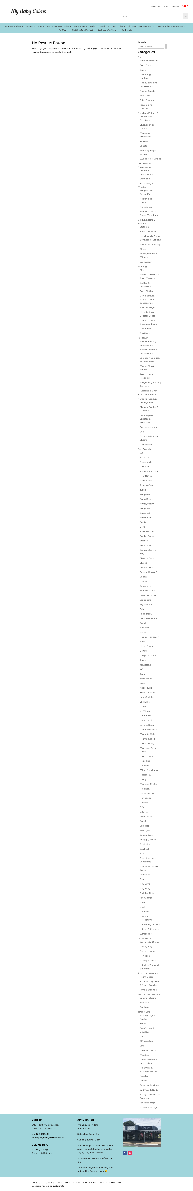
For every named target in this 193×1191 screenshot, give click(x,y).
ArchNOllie (146, 476)
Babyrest (145, 513)
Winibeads (146, 934)
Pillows (144, 141)
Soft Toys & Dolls (149, 1090)
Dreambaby (146, 581)
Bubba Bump (147, 536)
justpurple (58, 1186)
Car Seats (145, 178)
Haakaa (144, 627)
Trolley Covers (148, 960)
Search (142, 42)
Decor (143, 1036)
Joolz (142, 674)
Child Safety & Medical (82, 30)
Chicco (143, 563)
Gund (143, 623)
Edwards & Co (147, 590)
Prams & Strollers (13, 26)
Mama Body (147, 743)
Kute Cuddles (147, 697)
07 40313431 (42, 1134)
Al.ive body (146, 462)
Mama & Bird (147, 739)
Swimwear (146, 262)
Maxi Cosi (145, 761)
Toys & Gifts (117, 26)
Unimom (144, 911)
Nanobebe (145, 798)
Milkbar (144, 765)
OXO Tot (144, 812)
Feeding (103, 26)
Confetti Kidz (146, 567)
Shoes (143, 249)
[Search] (166, 46)
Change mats (147, 402)
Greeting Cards (148, 1050)
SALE (185, 6)
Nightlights (146, 207)
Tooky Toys (146, 898)
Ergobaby (145, 600)
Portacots (145, 956)
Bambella (145, 517)
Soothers (144, 1002)
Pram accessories (148, 973)
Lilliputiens (145, 715)
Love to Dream (148, 725)
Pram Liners (146, 977)
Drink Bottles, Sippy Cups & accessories (147, 299)
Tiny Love (145, 884)
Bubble (144, 540)
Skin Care (145, 95)
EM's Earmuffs (148, 595)
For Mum (63, 30)
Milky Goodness (149, 770)
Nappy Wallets (148, 951)
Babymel (145, 508)
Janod (143, 660)
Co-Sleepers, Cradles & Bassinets (147, 419)
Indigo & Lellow (148, 655)
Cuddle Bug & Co (149, 572)
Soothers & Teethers (107, 30)
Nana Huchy (147, 793)
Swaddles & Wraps (150, 159)
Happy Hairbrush (149, 637)
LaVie (143, 706)
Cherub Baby (147, 558)
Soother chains (148, 998)
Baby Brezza (147, 499)
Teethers (144, 1007)
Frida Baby (146, 614)
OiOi (142, 807)
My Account (156, 6)
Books (143, 1023)
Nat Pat (144, 802)
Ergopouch (146, 604)
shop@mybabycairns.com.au (48, 1137)
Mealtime (145, 328)
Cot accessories (148, 427)
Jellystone (145, 665)
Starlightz (145, 844)
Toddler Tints (147, 893)
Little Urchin (146, 720)
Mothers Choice (148, 784)
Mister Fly (145, 775)
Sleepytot (145, 830)
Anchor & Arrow (149, 471)
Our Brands (126, 30)
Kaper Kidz (146, 688)
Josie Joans (146, 678)
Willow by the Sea (150, 924)
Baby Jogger (147, 503)
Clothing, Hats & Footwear (140, 26)
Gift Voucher (146, 1041)
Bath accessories (149, 60)
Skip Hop (145, 826)
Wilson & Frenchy (149, 929)
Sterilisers (145, 333)
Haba (143, 632)
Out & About (79, 26)
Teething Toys (147, 1102)
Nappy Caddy (147, 91)
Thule (143, 879)
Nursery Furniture (34, 26)
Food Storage (147, 307)
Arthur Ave (146, 480)
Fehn (142, 609)
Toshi (142, 902)
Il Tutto (144, 651)
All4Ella (144, 466)
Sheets (143, 146)
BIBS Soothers (148, 531)
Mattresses (146, 444)
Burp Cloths (146, 291)
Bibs (142, 270)
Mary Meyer (147, 756)
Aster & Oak (146, 485)
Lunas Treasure (148, 729)
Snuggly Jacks (148, 839)
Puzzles (144, 1076)
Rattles (144, 1080)
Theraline (145, 874)
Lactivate (145, 702)
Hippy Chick (146, 646)
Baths (143, 70)
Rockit (143, 821)
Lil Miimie (145, 711)
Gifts (142, 1045)
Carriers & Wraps (149, 942)
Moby (143, 779)
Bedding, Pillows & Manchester (171, 26)
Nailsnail (144, 789)
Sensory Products (149, 1085)
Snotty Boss (146, 835)
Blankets (145, 120)
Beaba (143, 522)
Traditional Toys (148, 1107)
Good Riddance (148, 618)
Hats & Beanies (148, 231)
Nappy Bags (147, 946)
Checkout (175, 6)
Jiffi (141, 669)
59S (142, 453)
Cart (166, 6)
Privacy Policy (40, 1149)
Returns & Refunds (42, 1153)
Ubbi (142, 907)
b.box (143, 490)
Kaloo (143, 683)
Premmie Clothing (150, 244)
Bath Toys (145, 65)
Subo (142, 853)
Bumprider (146, 545)
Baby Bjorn (146, 494)
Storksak (144, 849)
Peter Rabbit (147, 816)
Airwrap (144, 457)
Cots (142, 431)
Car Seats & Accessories (58, 26)
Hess (142, 641)
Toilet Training (147, 100)
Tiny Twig (145, 888)
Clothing (144, 227)
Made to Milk (147, 734)
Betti (142, 527)
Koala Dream (147, 692)
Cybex (143, 576)
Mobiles (144, 1055)
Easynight (145, 586)
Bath (92, 26)
